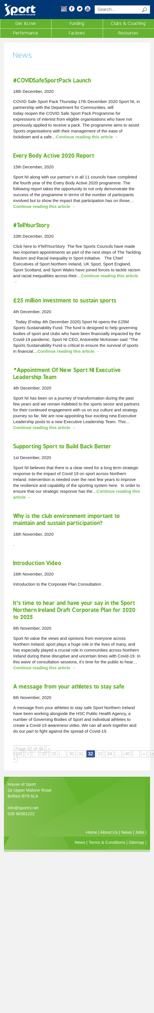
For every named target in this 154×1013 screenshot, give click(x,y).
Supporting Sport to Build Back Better (62, 446)
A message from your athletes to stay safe (68, 686)
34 (109, 753)
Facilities (77, 33)
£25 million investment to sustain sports (64, 300)
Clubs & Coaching (128, 23)
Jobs (139, 832)
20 (53, 753)
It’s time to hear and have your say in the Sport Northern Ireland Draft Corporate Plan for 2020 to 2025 (74, 609)
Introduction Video (37, 563)
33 (100, 753)
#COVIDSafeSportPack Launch (52, 80)
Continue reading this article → (87, 136)
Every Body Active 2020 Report (53, 155)
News (126, 832)
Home (91, 832)
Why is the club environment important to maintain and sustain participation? (66, 519)
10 (44, 753)
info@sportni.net (23, 807)
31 (81, 753)
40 (127, 753)
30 (71, 753)
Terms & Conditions (107, 842)
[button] (64, 10)
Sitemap (136, 842)
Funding (77, 23)
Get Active (25, 23)
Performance (25, 33)
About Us (109, 832)
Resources (128, 33)
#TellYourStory (31, 225)
